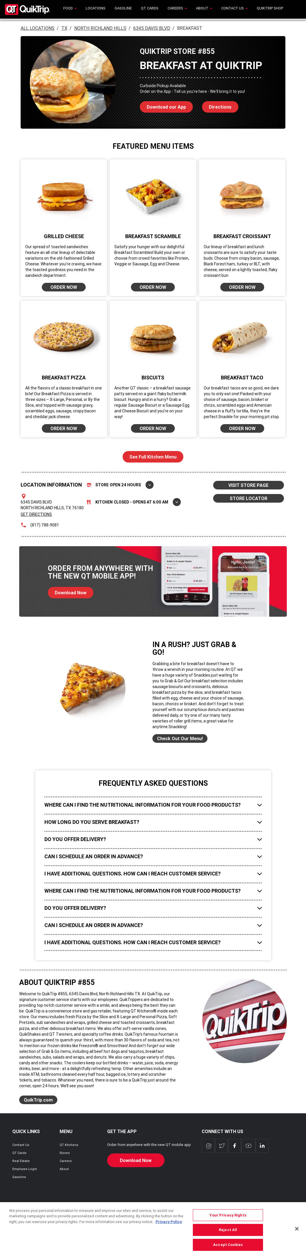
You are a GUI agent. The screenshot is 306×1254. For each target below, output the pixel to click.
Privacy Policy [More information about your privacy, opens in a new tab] (169, 1230)
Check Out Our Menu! (180, 738)
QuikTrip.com (38, 1100)
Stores (65, 1153)
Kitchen (134, 502)
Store (120, 485)
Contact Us (20, 1145)
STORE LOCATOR (248, 498)
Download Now (67, 591)
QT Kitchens (69, 1145)
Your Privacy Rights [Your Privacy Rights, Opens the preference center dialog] (227, 1223)
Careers (66, 1161)
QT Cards (19, 1153)
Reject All (228, 1238)
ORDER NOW (63, 287)
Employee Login (24, 1169)
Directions (217, 105)
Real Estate (21, 1161)
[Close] (297, 1237)
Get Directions (36, 514)
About (64, 1169)
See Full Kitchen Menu (153, 457)
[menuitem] (69, 9)
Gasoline (19, 1177)
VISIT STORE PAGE (248, 485)
